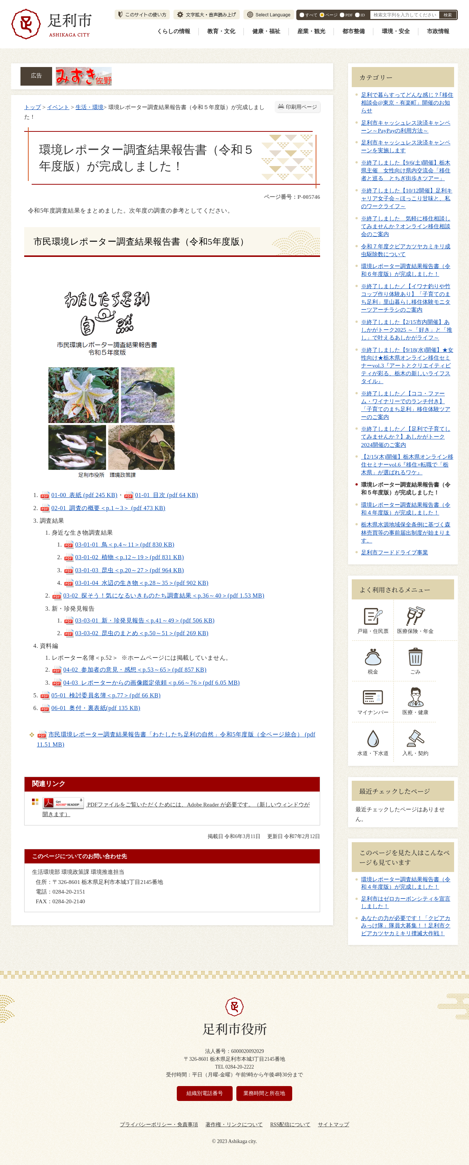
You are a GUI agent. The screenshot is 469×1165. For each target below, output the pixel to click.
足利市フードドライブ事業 (394, 552)
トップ (32, 107)
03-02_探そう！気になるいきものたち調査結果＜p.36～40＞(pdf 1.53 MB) (158, 595)
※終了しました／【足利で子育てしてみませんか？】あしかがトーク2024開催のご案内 (405, 437)
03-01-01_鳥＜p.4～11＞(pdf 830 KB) (119, 544)
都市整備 (353, 31)
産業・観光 (311, 31)
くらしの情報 (173, 31)
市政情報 (438, 31)
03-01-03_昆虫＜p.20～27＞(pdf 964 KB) (124, 570)
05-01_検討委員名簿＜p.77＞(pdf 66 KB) (100, 695)
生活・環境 (89, 107)
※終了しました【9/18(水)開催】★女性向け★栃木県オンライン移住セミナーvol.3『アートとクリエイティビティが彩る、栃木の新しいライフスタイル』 (407, 365)
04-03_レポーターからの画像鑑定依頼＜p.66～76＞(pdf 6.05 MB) (146, 682)
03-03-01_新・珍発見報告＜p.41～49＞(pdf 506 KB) (139, 620)
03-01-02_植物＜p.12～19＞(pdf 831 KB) (124, 557)
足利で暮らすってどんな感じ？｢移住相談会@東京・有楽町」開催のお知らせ (407, 103)
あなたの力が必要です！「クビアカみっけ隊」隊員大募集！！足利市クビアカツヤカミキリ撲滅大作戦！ (405, 925)
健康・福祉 (266, 31)
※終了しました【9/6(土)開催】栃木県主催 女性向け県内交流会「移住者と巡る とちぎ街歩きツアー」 (405, 170)
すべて (311, 15)
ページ (331, 15)
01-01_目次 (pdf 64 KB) (161, 495)
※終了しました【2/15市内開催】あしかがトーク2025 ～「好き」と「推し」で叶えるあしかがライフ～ (406, 330)
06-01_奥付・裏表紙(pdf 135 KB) (90, 708)
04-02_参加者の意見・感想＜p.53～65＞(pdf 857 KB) (129, 669)
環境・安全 (396, 31)
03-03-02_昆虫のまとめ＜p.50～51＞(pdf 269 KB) (136, 633)
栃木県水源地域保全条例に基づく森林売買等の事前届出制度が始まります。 (405, 532)
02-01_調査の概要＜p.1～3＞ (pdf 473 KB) (102, 508)
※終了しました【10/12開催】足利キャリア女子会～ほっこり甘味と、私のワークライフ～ (406, 198)
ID (363, 15)
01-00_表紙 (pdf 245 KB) (79, 495)
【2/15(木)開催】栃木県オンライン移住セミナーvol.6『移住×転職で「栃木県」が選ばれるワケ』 (407, 464)
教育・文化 (221, 31)
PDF (349, 15)
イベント (58, 107)
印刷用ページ (301, 107)
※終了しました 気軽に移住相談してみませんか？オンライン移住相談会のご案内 (405, 226)
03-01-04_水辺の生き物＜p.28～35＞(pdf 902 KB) (136, 583)
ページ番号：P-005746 (292, 197)
